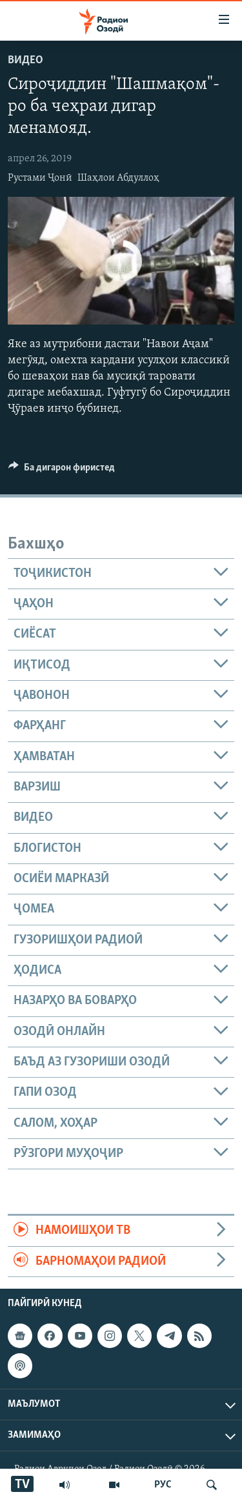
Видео (25, 60)
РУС (163, 1485)
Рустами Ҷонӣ (40, 178)
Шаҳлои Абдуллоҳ (118, 178)
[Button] (61, 470)
